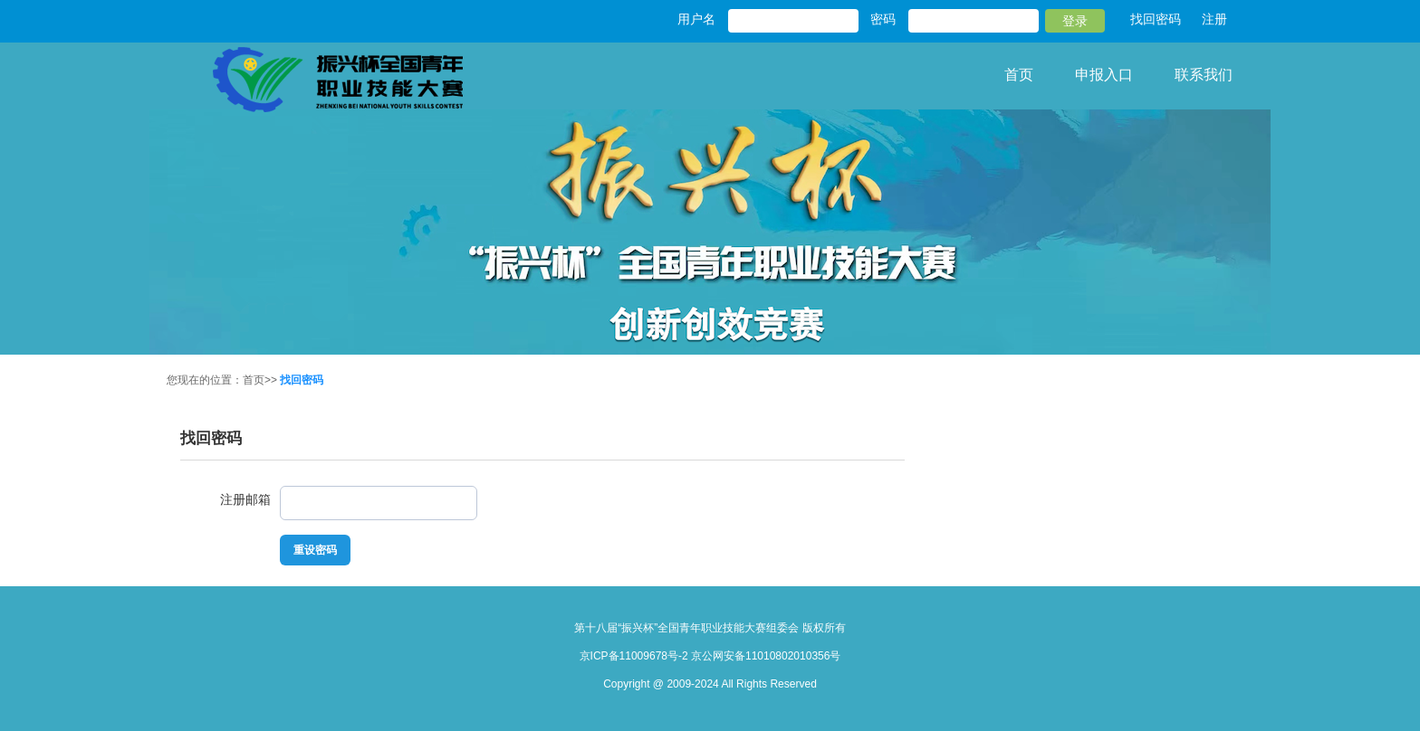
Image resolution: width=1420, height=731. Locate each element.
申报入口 (1104, 74)
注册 (1214, 19)
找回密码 (1155, 19)
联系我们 (1204, 74)
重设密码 (315, 550)
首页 (1018, 74)
